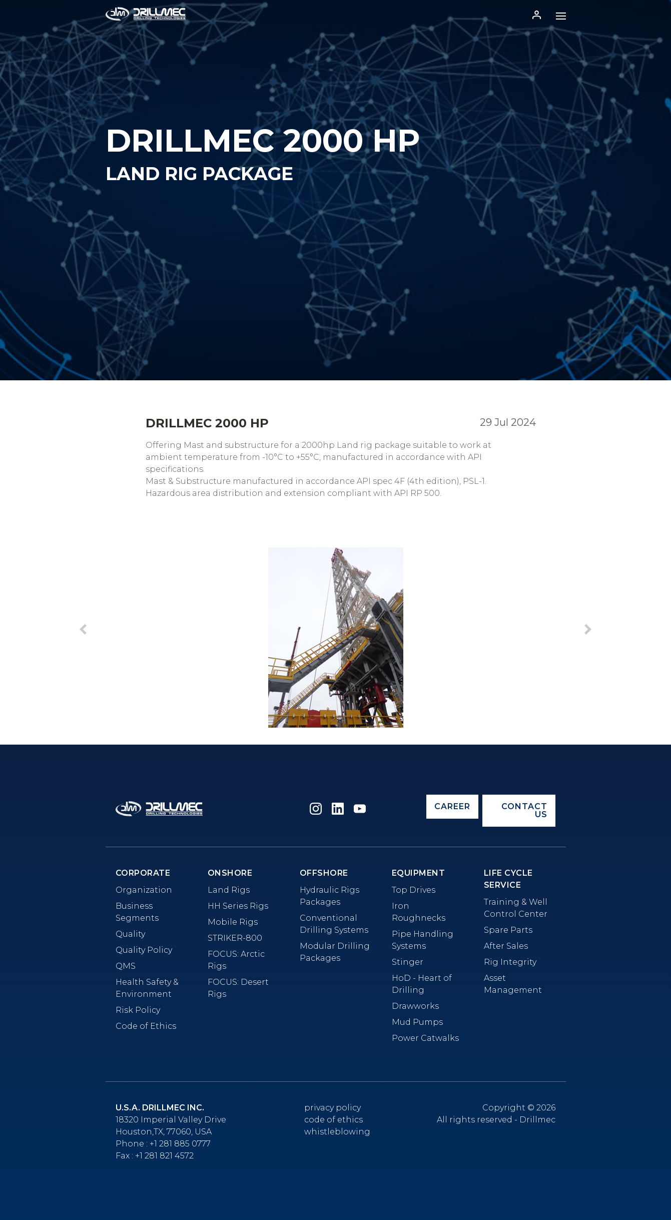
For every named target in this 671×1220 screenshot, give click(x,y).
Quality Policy (144, 950)
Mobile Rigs (233, 922)
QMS (126, 966)
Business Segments (137, 912)
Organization (144, 890)
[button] (587, 631)
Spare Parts (508, 930)
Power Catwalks (425, 1038)
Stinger (407, 962)
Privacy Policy (332, 1107)
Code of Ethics (146, 1026)
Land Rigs (229, 890)
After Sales (506, 946)
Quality (130, 934)
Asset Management (513, 984)
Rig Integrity (510, 962)
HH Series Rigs (238, 906)
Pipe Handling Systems (422, 940)
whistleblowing (337, 1131)
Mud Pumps (417, 1022)
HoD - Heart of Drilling (422, 984)
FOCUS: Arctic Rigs (236, 960)
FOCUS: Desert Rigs (238, 988)
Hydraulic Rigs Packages (329, 896)
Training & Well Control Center (515, 908)
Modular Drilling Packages (335, 952)
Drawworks (415, 1006)
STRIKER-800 (235, 938)
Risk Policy (138, 1010)
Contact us (524, 810)
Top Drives (413, 890)
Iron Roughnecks (418, 912)
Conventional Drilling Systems (334, 924)
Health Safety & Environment (147, 988)
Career (452, 806)
